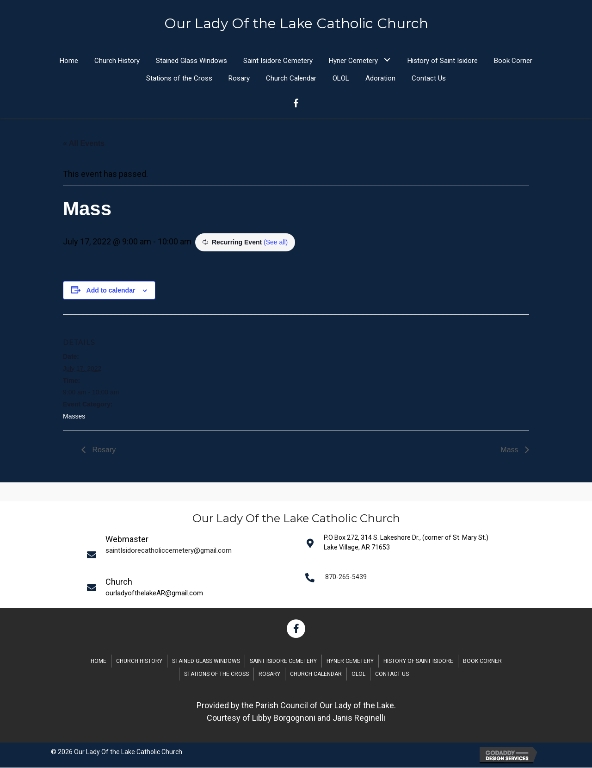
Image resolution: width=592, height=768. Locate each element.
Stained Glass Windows (206, 661)
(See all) (276, 242)
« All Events (84, 144)
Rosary (103, 450)
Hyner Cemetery (350, 661)
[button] (387, 60)
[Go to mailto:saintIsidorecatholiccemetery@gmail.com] (190, 554)
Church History (139, 661)
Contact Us (392, 674)
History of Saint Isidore (418, 661)
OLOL (358, 674)
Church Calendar (316, 674)
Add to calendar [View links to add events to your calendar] (111, 290)
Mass (510, 450)
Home (98, 661)
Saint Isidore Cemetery (283, 661)
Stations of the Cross (216, 674)
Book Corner (482, 661)
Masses (74, 416)
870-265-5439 (346, 577)
